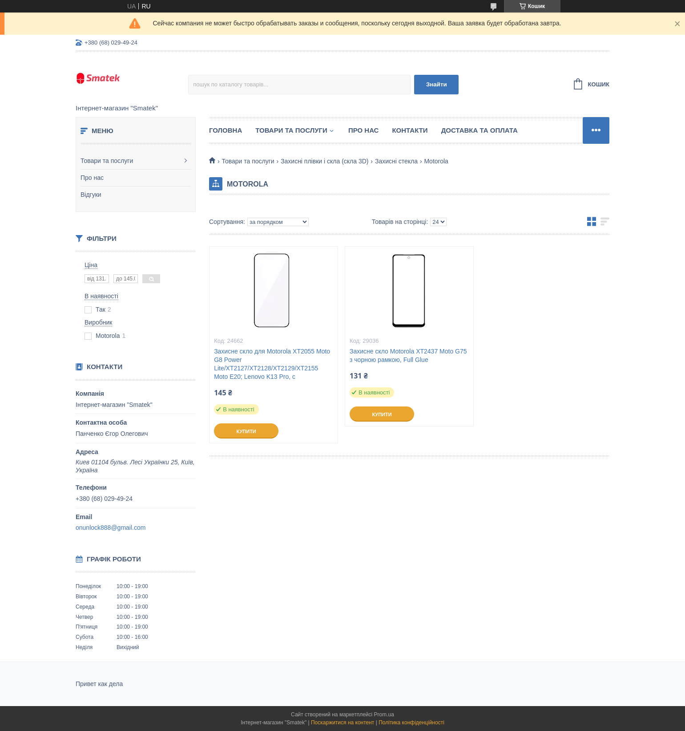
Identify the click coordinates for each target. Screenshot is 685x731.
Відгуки (91, 194)
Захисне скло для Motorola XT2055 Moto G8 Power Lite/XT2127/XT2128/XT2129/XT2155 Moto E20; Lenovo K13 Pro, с (272, 364)
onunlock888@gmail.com (110, 527)
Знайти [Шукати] (436, 84)
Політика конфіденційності (411, 722)
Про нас (92, 177)
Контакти (409, 130)
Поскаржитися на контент (342, 722)
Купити (246, 431)
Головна (225, 130)
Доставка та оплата (479, 130)
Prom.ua (384, 714)
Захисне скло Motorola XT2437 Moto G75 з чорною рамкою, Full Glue (408, 355)
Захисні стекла (396, 161)
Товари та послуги (107, 160)
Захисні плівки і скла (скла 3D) (324, 161)
